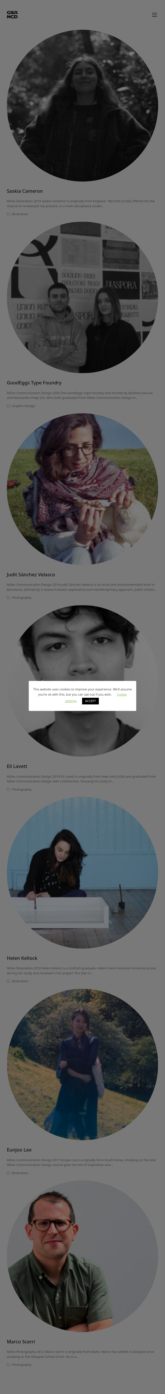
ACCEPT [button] (90, 701)
